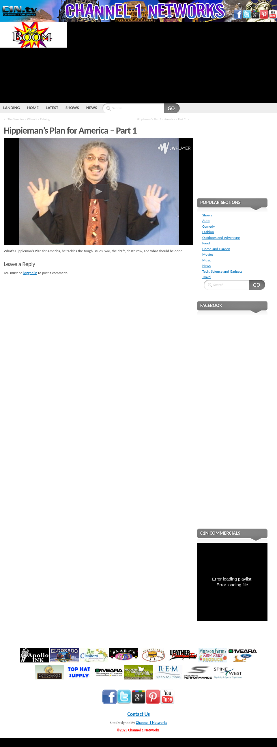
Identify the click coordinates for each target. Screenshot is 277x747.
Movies (207, 254)
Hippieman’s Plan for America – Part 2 (161, 119)
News (206, 265)
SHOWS (72, 107)
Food (206, 243)
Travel (206, 277)
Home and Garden (216, 249)
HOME (33, 107)
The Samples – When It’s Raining (29, 119)
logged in (30, 273)
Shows (207, 215)
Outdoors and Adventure (221, 237)
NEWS (91, 107)
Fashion (208, 232)
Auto (205, 220)
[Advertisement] (136, 62)
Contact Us (138, 714)
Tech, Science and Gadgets (222, 271)
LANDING (11, 107)
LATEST (52, 107)
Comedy (208, 226)
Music (207, 260)
